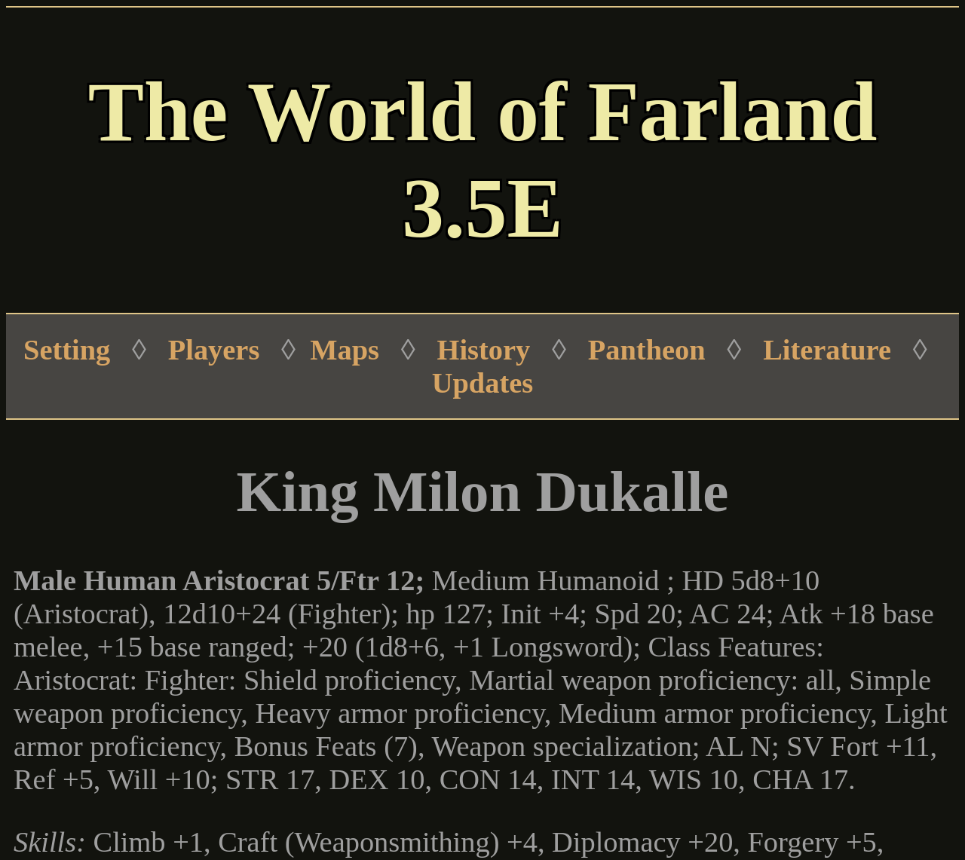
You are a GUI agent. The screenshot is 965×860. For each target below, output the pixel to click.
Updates (482, 383)
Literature (827, 350)
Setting (66, 350)
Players (214, 350)
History (484, 350)
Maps (344, 350)
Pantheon (647, 350)
